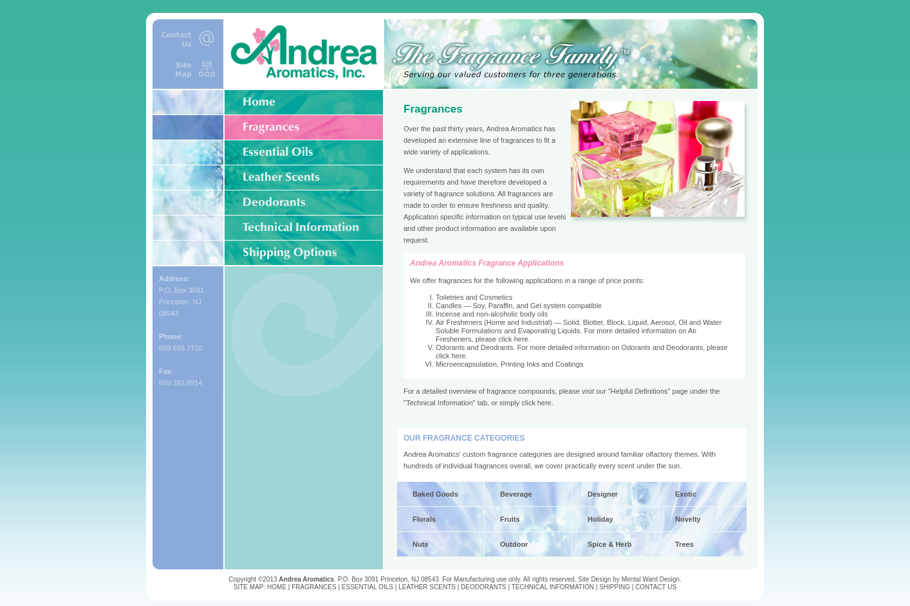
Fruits (510, 519)
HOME (276, 587)
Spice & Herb (609, 544)
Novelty (688, 519)
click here (513, 339)
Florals (424, 519)
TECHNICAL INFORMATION (553, 587)
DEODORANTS (483, 587)
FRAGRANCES (314, 587)
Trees (684, 544)
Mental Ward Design (651, 579)
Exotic (685, 494)
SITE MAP (249, 587)
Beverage (516, 494)
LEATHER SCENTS (427, 587)
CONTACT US (655, 587)
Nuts (420, 544)
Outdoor (514, 544)
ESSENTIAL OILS (367, 587)
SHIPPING (614, 587)
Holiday (600, 519)
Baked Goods (435, 494)
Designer (603, 494)
